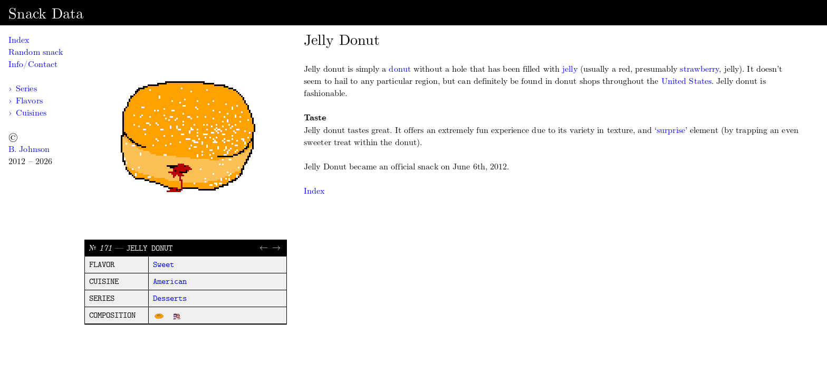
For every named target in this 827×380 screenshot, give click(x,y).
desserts (170, 298)
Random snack (35, 52)
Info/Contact (32, 64)
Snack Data (45, 13)
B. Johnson (29, 149)
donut (400, 69)
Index (19, 40)
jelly (570, 69)
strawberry (699, 69)
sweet (163, 265)
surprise (671, 130)
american (170, 282)
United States (686, 81)
